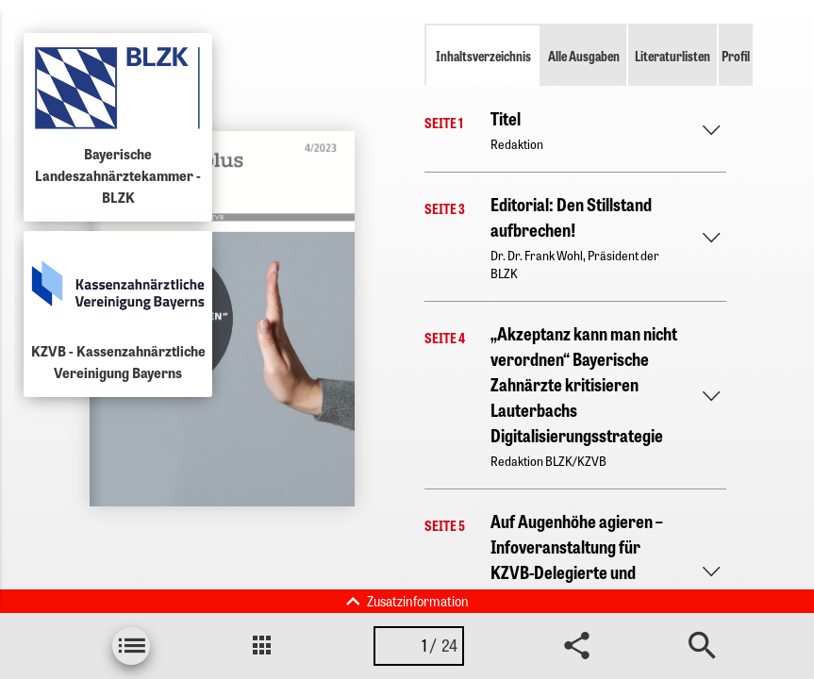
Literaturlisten (672, 55)
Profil (736, 55)
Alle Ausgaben (584, 55)
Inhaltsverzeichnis (483, 55)
